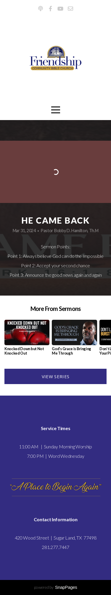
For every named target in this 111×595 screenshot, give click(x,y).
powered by (55, 587)
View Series (55, 376)
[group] (26, 340)
